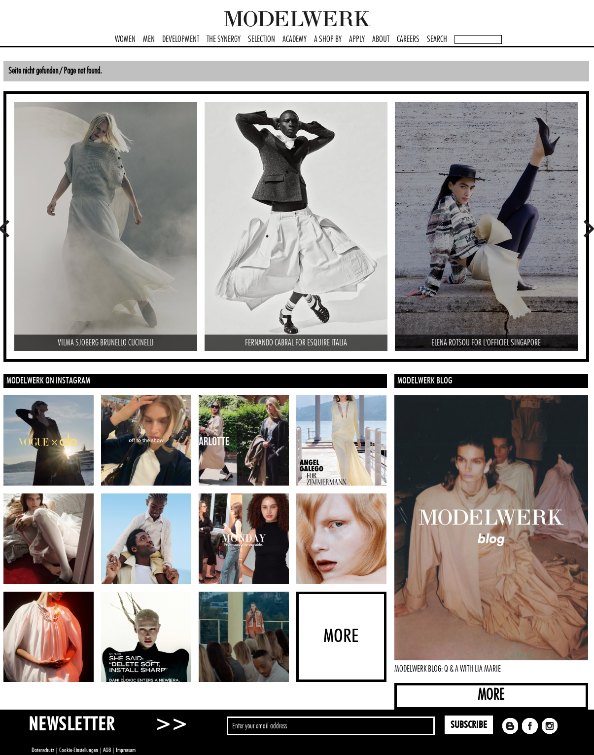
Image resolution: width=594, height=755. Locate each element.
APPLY (357, 39)
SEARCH (437, 39)
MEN (149, 39)
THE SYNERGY (224, 39)
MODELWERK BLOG (425, 381)
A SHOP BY (328, 39)
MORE (491, 695)
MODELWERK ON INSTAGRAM (48, 381)
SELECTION (261, 39)
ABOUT (380, 39)
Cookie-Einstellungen (78, 750)
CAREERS (408, 39)
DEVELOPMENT (180, 39)
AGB (107, 750)
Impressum (126, 750)
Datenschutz (43, 750)
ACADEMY (294, 39)
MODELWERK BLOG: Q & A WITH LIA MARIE (447, 669)
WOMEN (125, 39)
